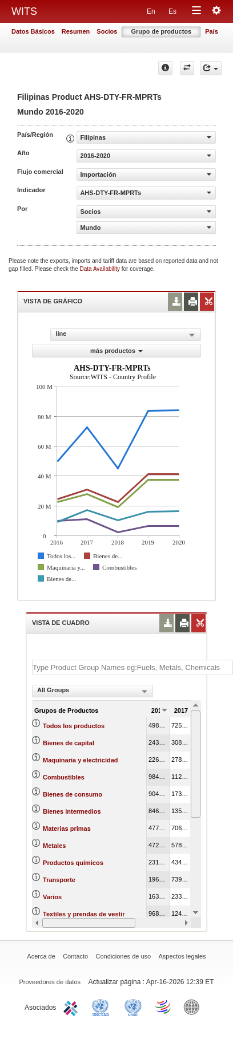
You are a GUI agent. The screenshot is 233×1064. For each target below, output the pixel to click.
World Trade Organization (163, 1006)
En (151, 11)
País (211, 31)
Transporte (59, 879)
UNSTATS (133, 1006)
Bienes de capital (68, 743)
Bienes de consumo (72, 794)
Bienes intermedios (72, 811)
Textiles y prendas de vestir (83, 914)
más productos (116, 350)
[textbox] (132, 667)
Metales (54, 845)
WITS (24, 11)
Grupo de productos (161, 31)
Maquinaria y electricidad (80, 760)
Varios (52, 897)
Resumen (76, 31)
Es (172, 11)
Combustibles (64, 777)
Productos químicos (73, 862)
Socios (107, 31)
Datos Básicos (33, 31)
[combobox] (92, 691)
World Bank (194, 1006)
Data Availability (101, 269)
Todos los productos (74, 725)
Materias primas (67, 828)
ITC (72, 1006)
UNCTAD (102, 1006)
